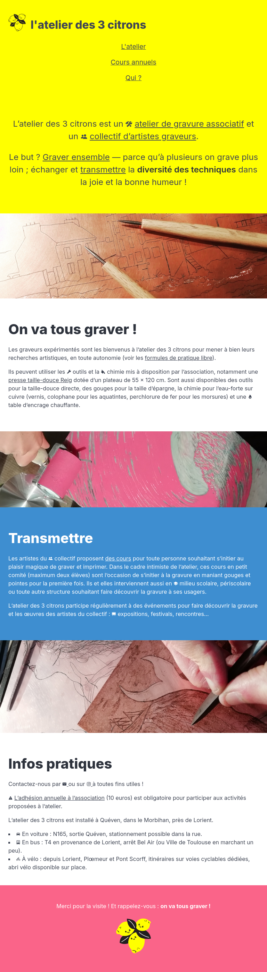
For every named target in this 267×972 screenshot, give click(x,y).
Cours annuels (133, 62)
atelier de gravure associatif (189, 124)
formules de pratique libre (178, 357)
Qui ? (133, 78)
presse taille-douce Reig (40, 380)
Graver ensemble (76, 157)
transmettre (103, 169)
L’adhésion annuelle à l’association (59, 797)
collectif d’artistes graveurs (143, 136)
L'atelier (133, 46)
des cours (118, 558)
